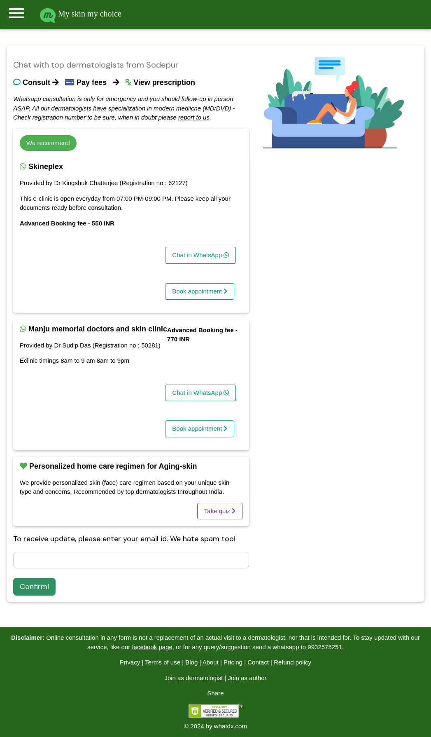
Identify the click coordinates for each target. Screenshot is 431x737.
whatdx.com (230, 726)
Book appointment (199, 291)
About (211, 662)
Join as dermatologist (193, 677)
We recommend (48, 142)
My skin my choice (80, 13)
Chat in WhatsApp (200, 254)
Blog (191, 662)
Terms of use (162, 662)
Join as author (247, 677)
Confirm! (34, 586)
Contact (258, 662)
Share (215, 693)
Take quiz (220, 510)
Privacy (130, 662)
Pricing (233, 662)
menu (16, 13)
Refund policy (292, 662)
